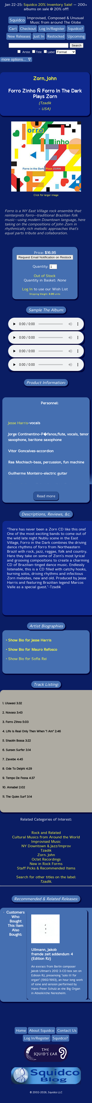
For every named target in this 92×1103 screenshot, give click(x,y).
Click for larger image (46, 195)
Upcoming (76, 36)
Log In (27, 289)
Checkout (28, 28)
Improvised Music (46, 841)
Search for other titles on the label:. (46, 879)
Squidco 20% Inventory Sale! (48, 4)
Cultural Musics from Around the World (46, 837)
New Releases (18, 36)
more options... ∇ (16, 59)
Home (21, 1030)
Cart (13, 28)
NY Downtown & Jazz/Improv (46, 846)
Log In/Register (52, 28)
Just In (39, 36)
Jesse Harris (18, 423)
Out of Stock (44, 276)
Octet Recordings (46, 859)
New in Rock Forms (46, 863)
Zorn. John (46, 855)
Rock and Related (46, 832)
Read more (46, 496)
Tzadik (46, 850)
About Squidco (41, 1030)
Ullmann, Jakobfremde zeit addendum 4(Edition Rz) (52, 954)
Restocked (55, 36)
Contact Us (66, 1030)
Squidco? (75, 28)
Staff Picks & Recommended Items (46, 868)
